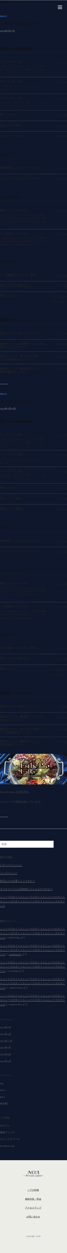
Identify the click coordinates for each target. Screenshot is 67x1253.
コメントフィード (10, 1139)
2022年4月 (5, 1027)
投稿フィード (7, 1132)
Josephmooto (15, 954)
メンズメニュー (15, 401)
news (2, 1090)
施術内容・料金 (33, 1199)
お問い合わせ (33, 1216)
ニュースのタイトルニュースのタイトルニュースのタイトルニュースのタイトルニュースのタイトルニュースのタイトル (32, 901)
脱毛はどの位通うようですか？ (17, 881)
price (3, 16)
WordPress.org (7, 1146)
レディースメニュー (19, 23)
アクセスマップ (33, 1207)
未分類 (4, 1103)
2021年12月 (6, 1041)
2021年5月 (5, 1061)
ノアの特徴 (33, 1190)
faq (1, 1083)
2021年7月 (5, 1047)
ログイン (5, 1125)
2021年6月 (5, 1054)
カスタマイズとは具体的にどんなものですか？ (26, 889)
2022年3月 (5, 1034)
